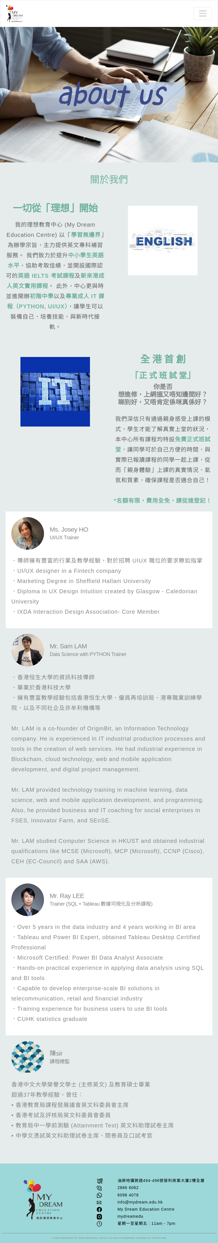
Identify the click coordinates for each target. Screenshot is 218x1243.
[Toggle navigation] (203, 13)
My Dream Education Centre (146, 1209)
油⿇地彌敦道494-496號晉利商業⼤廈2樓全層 (161, 1180)
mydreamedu (131, 1216)
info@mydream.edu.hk (140, 1202)
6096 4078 (128, 1195)
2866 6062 (128, 1187)
